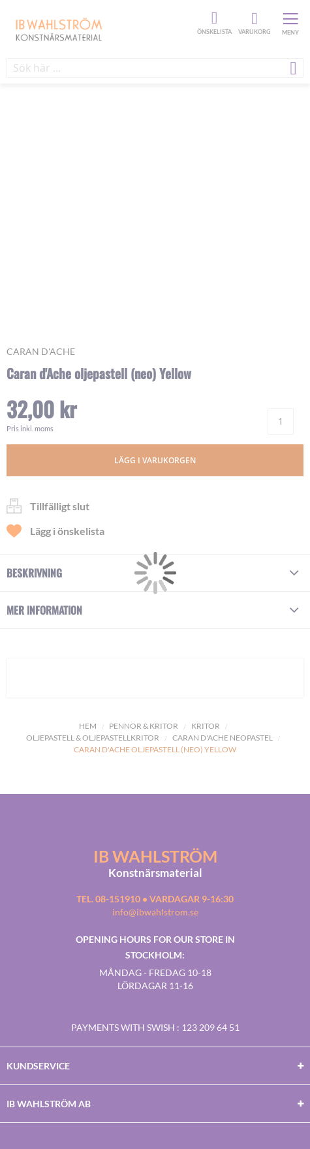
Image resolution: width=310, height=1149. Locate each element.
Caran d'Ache (41, 351)
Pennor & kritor (143, 726)
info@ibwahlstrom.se (155, 911)
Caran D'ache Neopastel (222, 738)
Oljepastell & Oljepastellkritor (92, 738)
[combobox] (155, 68)
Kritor (205, 726)
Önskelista (213, 18)
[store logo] (100, 29)
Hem (88, 726)
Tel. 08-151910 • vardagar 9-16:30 (155, 898)
